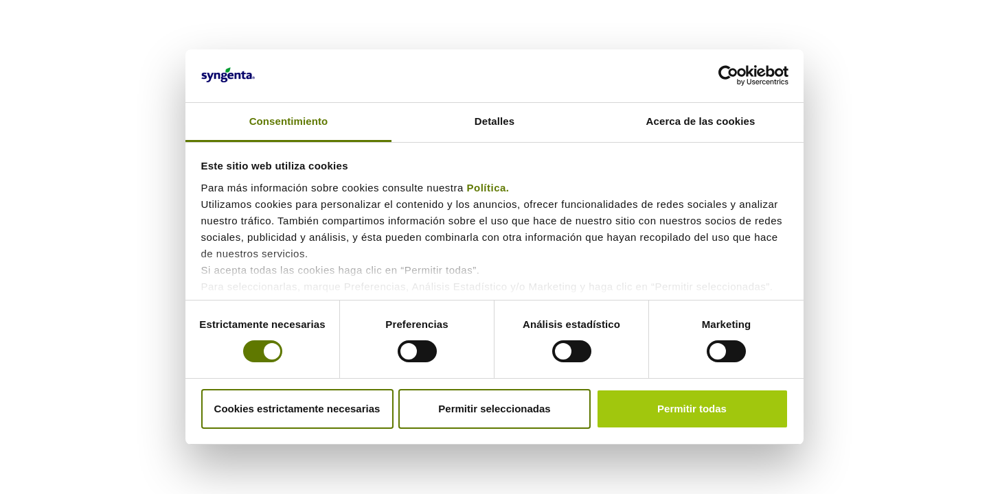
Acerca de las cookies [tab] (700, 121)
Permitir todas (692, 408)
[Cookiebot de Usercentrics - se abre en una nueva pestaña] (728, 75)
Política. (490, 187)
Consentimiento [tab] (288, 121)
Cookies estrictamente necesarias (297, 408)
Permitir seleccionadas (494, 408)
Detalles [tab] (494, 121)
